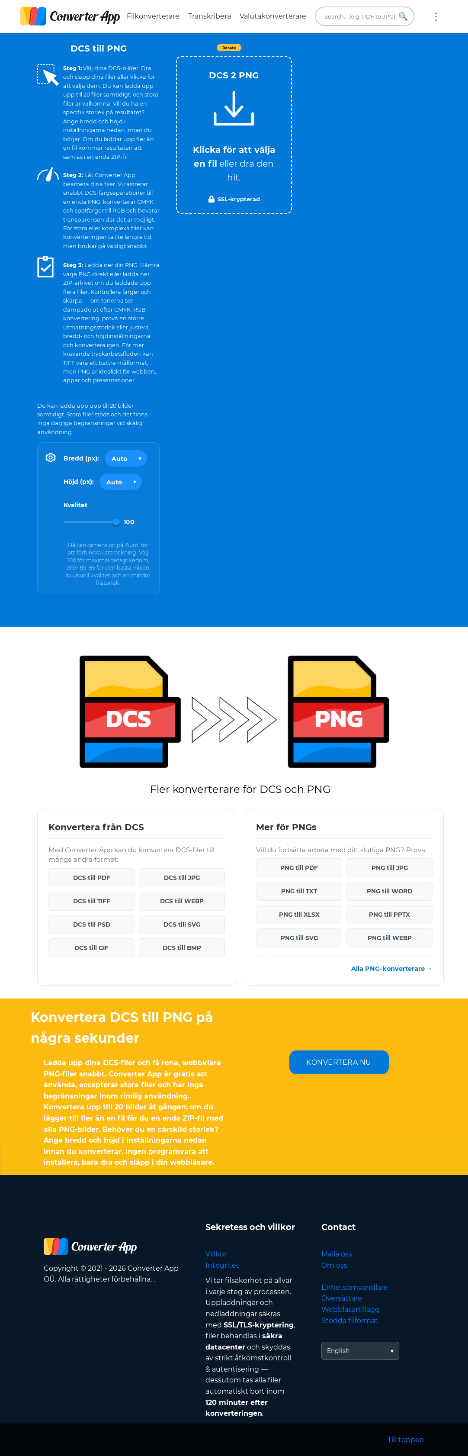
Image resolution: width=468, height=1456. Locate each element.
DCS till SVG (181, 924)
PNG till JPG (390, 867)
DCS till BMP (182, 947)
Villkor (216, 1254)
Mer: (436, 16)
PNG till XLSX (299, 914)
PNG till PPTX (389, 914)
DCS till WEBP (182, 901)
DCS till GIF (91, 947)
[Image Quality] (92, 522)
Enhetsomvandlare (354, 1287)
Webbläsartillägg (350, 1309)
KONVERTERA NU (339, 1062)
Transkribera (209, 16)
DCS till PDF (91, 877)
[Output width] (125, 458)
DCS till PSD (91, 924)
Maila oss (336, 1254)
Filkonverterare (153, 16)
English (338, 1351)
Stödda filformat (349, 1321)
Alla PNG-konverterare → (392, 969)
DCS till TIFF (91, 901)
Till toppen (406, 1440)
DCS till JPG (182, 877)
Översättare (341, 1298)
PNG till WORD (389, 891)
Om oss (334, 1265)
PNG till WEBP (390, 937)
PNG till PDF (299, 867)
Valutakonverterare (273, 16)
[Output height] (120, 481)
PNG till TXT (299, 891)
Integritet (222, 1265)
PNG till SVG (299, 937)
